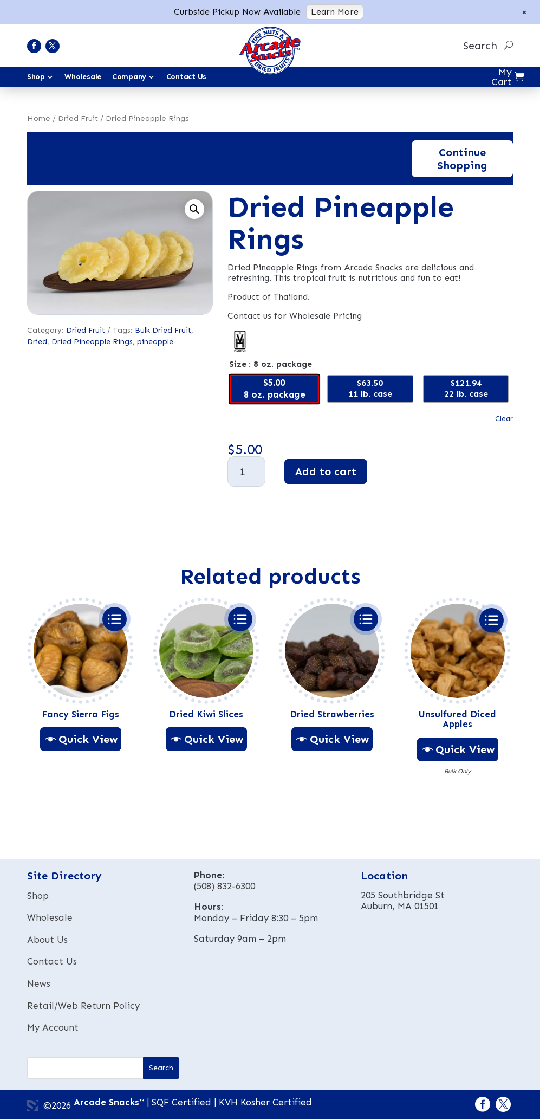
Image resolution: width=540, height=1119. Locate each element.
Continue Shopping (462, 159)
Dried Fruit (78, 118)
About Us (47, 939)
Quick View (88, 739)
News (38, 983)
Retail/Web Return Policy (83, 1005)
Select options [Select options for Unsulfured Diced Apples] (491, 620)
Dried (37, 341)
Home (38, 118)
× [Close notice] (524, 11)
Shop (38, 895)
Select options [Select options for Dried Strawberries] (366, 619)
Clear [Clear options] (504, 419)
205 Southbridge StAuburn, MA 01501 (403, 901)
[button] (194, 209)
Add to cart (325, 471)
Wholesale (82, 76)
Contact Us (186, 76)
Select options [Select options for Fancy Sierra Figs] (114, 619)
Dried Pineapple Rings (92, 341)
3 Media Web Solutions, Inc (32, 1105)
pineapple (155, 341)
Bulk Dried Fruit (163, 330)
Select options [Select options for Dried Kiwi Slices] (240, 619)
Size (237, 364)
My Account (53, 1027)
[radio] (274, 388)
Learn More (335, 12)
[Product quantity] (246, 471)
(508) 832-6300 (224, 886)
